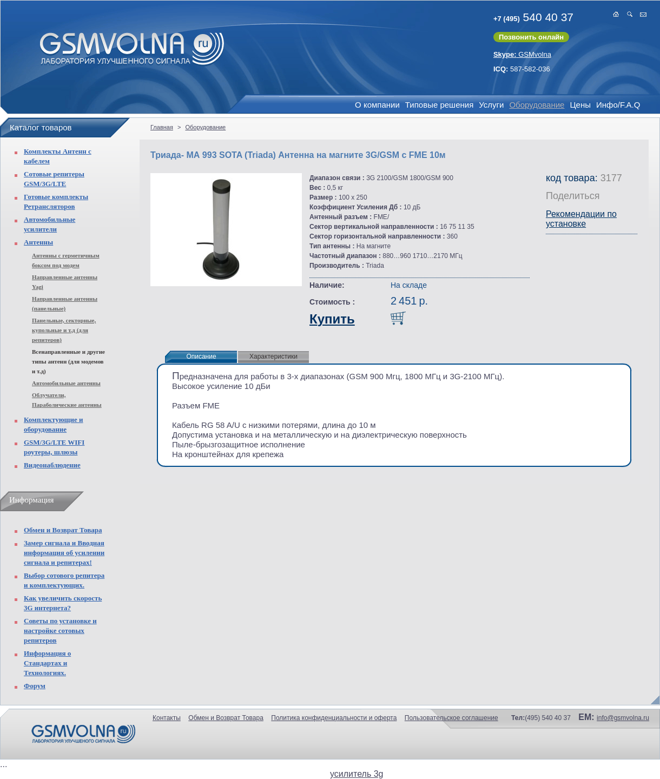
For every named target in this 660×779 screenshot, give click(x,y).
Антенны (38, 242)
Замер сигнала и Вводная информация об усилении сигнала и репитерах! (64, 552)
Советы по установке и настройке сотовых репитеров (60, 630)
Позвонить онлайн (531, 37)
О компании (377, 104)
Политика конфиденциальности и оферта (334, 718)
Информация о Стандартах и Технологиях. (47, 663)
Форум (34, 686)
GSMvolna (522, 54)
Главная (161, 127)
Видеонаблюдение (52, 465)
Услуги (491, 104)
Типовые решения (439, 104)
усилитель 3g (356, 773)
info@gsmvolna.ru (623, 718)
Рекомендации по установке (581, 218)
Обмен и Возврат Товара (63, 530)
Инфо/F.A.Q (618, 104)
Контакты (167, 718)
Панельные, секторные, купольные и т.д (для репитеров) (64, 330)
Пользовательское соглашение (451, 718)
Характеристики (273, 356)
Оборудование (536, 104)
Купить (332, 319)
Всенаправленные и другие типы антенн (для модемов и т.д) (68, 361)
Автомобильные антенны (66, 383)
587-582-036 (521, 69)
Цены (580, 104)
